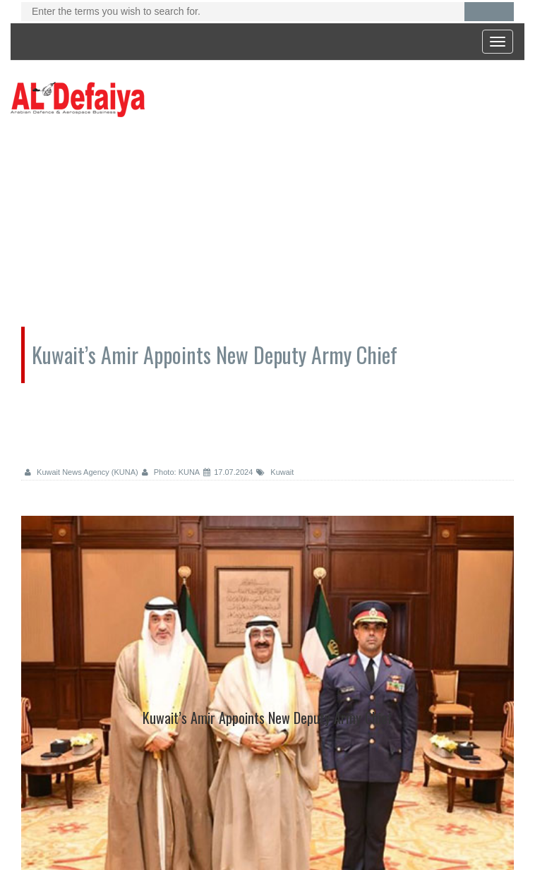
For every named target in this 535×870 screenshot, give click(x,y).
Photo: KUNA (171, 472)
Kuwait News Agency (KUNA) (81, 472)
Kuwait (275, 472)
